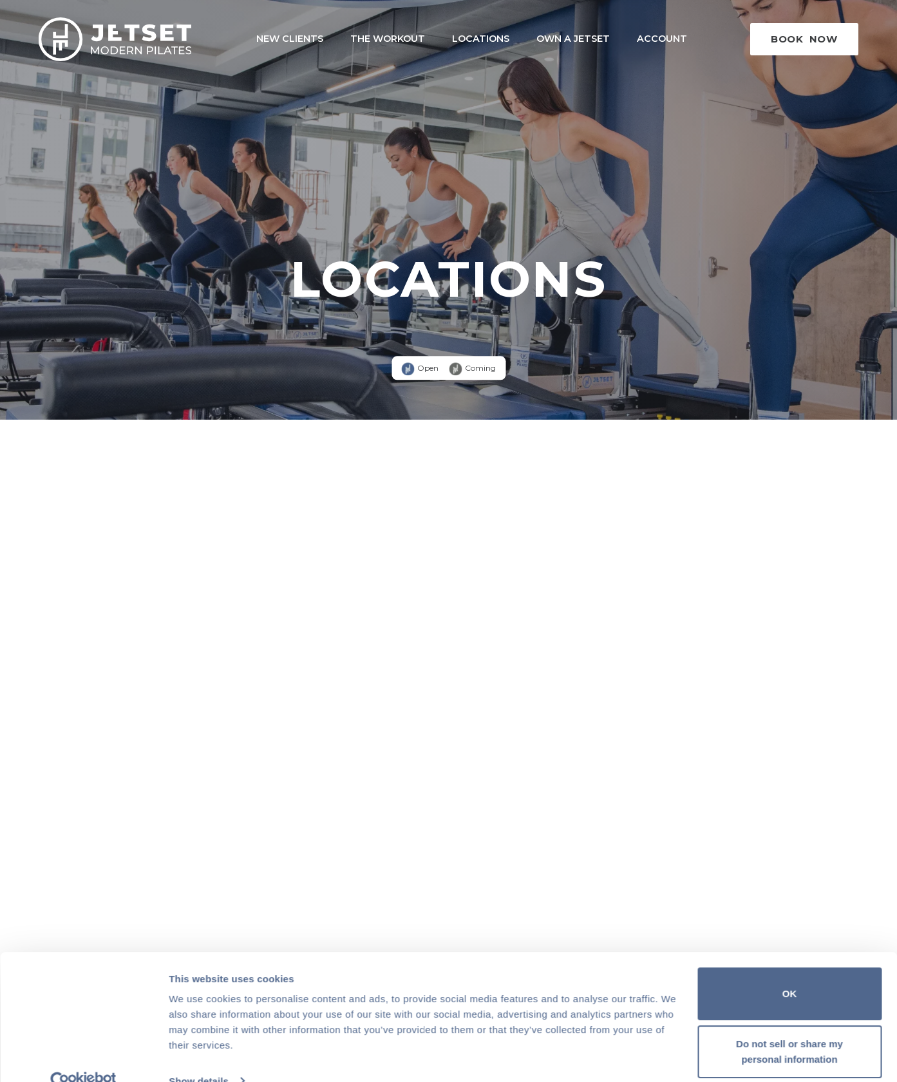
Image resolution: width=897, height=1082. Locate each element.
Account (662, 38)
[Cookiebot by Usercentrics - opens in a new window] (83, 1057)
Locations (480, 38)
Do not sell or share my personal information (789, 1027)
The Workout (387, 38)
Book (804, 39)
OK (789, 969)
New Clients (289, 38)
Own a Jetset (573, 38)
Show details (199, 1056)
